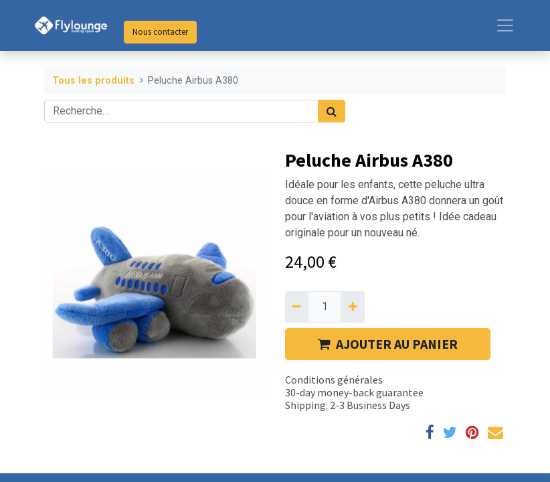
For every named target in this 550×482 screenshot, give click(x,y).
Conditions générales (334, 379)
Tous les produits (93, 80)
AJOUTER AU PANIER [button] (388, 343)
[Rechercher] (331, 111)
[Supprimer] (296, 306)
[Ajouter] (352, 306)
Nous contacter (160, 31)
